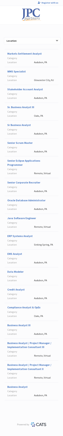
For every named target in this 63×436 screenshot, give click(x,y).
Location (32, 40)
